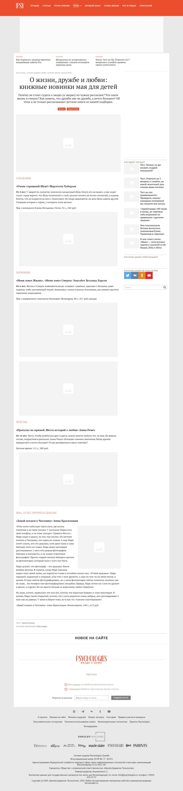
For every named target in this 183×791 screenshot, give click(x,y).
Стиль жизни (111, 6)
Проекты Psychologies (140, 721)
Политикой (75, 689)
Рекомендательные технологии (112, 721)
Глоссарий (146, 6)
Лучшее (34, 6)
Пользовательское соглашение (47, 721)
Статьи (47, 6)
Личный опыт (93, 6)
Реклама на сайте (58, 717)
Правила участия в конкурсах (131, 717)
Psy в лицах (129, 6)
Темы (76, 6)
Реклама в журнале (77, 717)
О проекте (42, 717)
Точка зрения (61, 6)
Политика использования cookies (80, 721)
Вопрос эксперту (96, 717)
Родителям (73, 109)
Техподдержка (90, 726)
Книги (61, 109)
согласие (76, 684)
